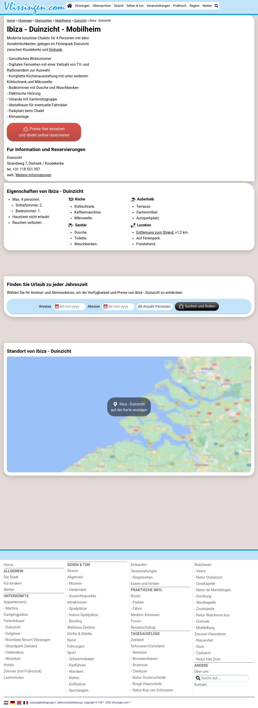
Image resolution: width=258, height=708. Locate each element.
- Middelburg (204, 628)
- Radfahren (76, 665)
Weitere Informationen (33, 175)
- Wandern (75, 671)
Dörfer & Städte (79, 634)
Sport (71, 653)
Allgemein (75, 577)
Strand (118, 6)
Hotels (9, 665)
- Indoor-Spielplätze (82, 615)
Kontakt (200, 685)
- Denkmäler (76, 590)
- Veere (199, 571)
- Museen (74, 583)
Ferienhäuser (14, 621)
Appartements (15, 602)
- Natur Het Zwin (207, 659)
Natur (71, 640)
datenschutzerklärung (69, 702)
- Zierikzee (139, 671)
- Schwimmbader (80, 659)
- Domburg (202, 596)
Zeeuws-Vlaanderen (210, 634)
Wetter (207, 6)
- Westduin (12, 659)
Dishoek (55, 50)
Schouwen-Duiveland (147, 646)
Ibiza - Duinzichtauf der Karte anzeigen (129, 407)
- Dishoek (201, 621)
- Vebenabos (14, 652)
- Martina (11, 608)
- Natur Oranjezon (208, 577)
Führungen (75, 646)
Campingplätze (16, 615)
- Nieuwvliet (203, 640)
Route (135, 596)
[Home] (69, 6)
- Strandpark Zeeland (20, 646)
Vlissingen (82, 6)
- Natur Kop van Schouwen (152, 690)
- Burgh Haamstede (146, 684)
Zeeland (137, 640)
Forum (136, 621)
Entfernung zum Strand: (155, 232)
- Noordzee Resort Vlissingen (27, 640)
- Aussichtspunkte (81, 596)
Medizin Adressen (145, 615)
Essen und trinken (145, 584)
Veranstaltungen (158, 6)
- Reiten (73, 678)
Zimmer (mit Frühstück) (23, 671)
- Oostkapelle (204, 584)
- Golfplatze (76, 684)
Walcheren (202, 565)
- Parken (137, 602)
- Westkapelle (205, 602)
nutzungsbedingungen (42, 702)
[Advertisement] (129, 263)
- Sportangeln (78, 690)
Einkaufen (139, 565)
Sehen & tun (135, 6)
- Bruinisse (139, 665)
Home (9, 565)
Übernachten (102, 6)
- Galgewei (12, 633)
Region (194, 6)
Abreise (94, 306)
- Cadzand (202, 653)
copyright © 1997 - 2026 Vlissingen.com (106, 702)
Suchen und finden (197, 306)
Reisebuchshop (143, 627)
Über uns (201, 671)
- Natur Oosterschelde (148, 678)
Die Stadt (11, 577)
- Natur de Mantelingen (212, 590)
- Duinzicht (12, 627)
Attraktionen (77, 602)
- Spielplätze (77, 609)
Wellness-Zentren (81, 627)
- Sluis (199, 647)
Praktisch (179, 6)
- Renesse (138, 652)
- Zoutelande (204, 609)
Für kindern (13, 583)
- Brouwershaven (144, 659)
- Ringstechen (142, 577)
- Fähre (136, 609)
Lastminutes (14, 678)
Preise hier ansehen (44, 132)
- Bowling (74, 621)
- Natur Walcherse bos (212, 615)
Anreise (45, 306)
